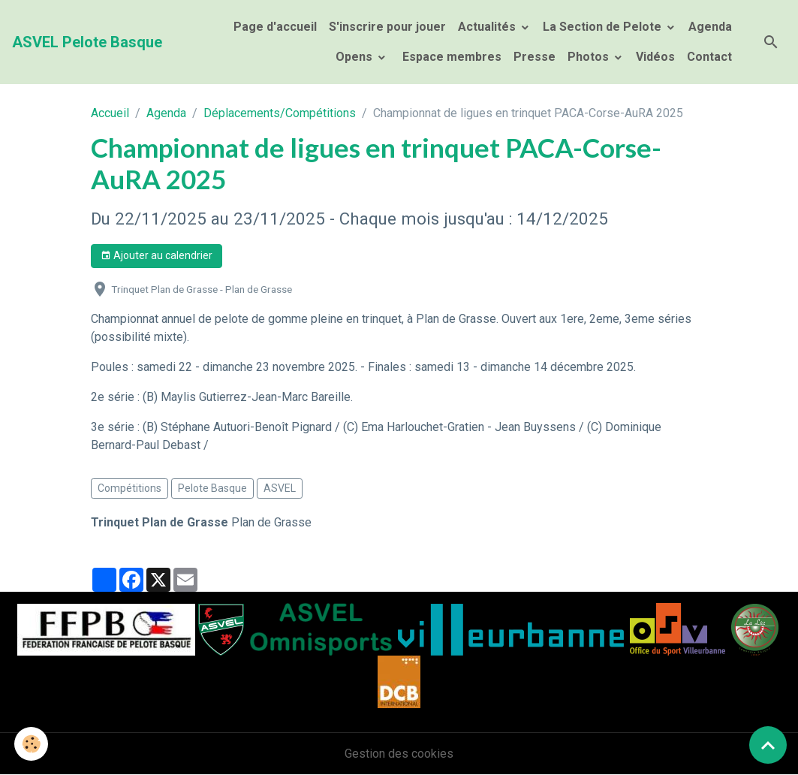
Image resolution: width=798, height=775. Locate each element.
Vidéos (655, 57)
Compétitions (129, 488)
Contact (709, 57)
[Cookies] (32, 744)
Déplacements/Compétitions (279, 113)
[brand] (87, 42)
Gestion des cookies (399, 753)
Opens (355, 57)
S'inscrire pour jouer (387, 27)
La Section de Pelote (603, 27)
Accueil (110, 113)
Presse (534, 57)
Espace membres (450, 57)
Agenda (710, 27)
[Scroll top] (768, 745)
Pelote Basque (212, 488)
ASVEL (279, 488)
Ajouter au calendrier (156, 256)
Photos (590, 57)
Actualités (488, 27)
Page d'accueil (275, 27)
